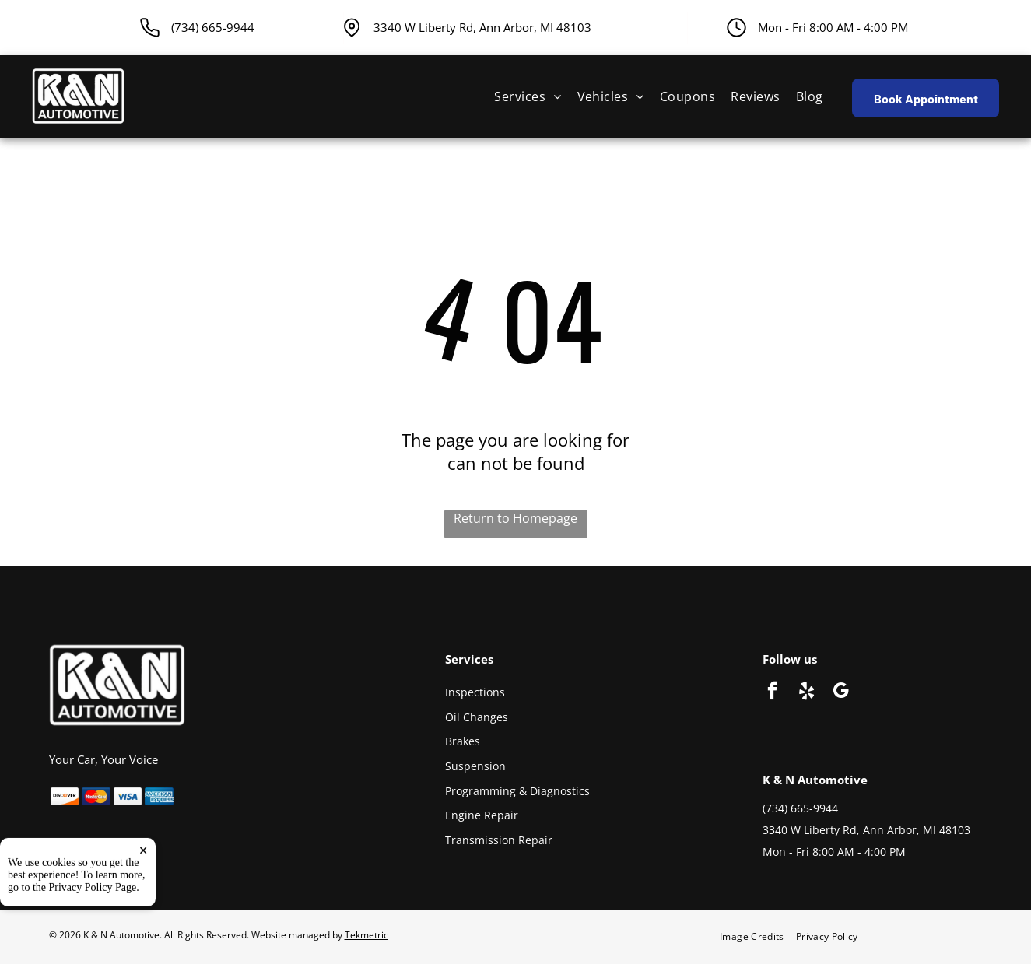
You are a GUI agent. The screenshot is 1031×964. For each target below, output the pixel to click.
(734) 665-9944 (800, 808)
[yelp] (806, 692)
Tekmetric (366, 934)
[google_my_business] (840, 692)
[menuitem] (527, 96)
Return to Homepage (515, 518)
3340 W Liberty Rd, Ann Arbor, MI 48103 (482, 27)
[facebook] (772, 692)
